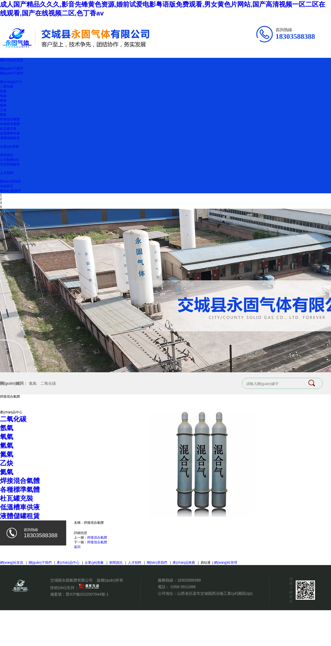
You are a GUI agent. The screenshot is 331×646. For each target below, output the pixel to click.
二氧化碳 (6, 86)
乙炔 (3, 110)
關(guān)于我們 (11, 68)
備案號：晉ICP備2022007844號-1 (79, 594)
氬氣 (3, 91)
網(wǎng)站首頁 (11, 60)
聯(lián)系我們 (10, 181)
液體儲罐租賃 (10, 138)
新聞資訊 (6, 155)
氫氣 (3, 100)
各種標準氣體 (10, 124)
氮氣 (3, 105)
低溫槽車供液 (10, 133)
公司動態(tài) (9, 160)
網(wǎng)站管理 (225, 562)
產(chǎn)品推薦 (184, 562)
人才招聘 (6, 173)
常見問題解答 (10, 164)
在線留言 (6, 186)
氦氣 (3, 114)
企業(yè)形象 (9, 146)
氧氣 (3, 96)
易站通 (207, 562)
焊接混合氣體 (10, 119)
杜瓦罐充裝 (8, 129)
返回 (77, 547)
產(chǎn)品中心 (11, 82)
